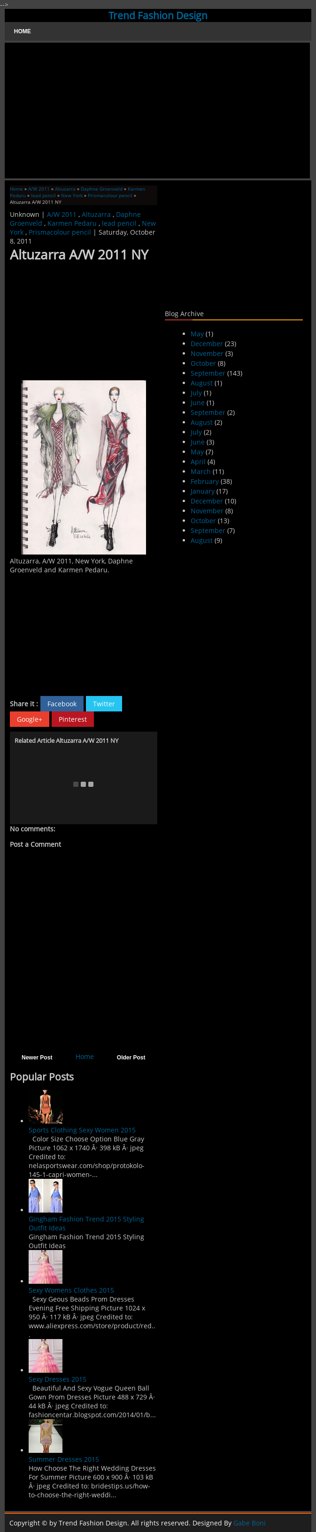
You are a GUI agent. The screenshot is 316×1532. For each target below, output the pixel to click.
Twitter (104, 703)
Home (22, 31)
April (198, 461)
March (201, 471)
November (207, 353)
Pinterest (73, 719)
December (207, 343)
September (208, 373)
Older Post (131, 1057)
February (205, 481)
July (196, 392)
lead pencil (43, 195)
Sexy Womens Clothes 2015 (71, 1290)
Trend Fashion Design (158, 15)
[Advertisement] (157, 110)
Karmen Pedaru (72, 223)
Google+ (29, 719)
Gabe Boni (249, 1522)
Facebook (62, 703)
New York (72, 195)
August (202, 382)
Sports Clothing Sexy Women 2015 (82, 1129)
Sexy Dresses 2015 (57, 1379)
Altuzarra (65, 188)
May (197, 333)
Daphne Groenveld (102, 188)
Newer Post (37, 1057)
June (198, 402)
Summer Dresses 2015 (64, 1459)
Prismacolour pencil (110, 195)
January (203, 491)
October (203, 363)
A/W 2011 (39, 188)
